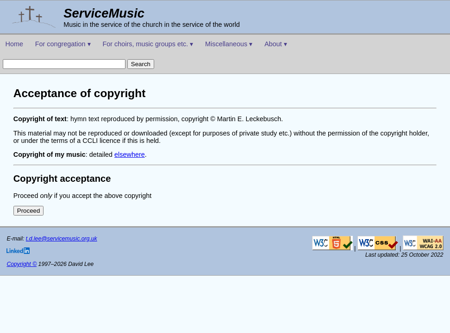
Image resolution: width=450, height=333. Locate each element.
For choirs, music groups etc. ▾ (147, 44)
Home (14, 44)
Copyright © (21, 264)
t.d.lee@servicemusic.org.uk (61, 238)
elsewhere (129, 154)
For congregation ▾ (63, 44)
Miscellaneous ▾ (228, 44)
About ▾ (275, 44)
